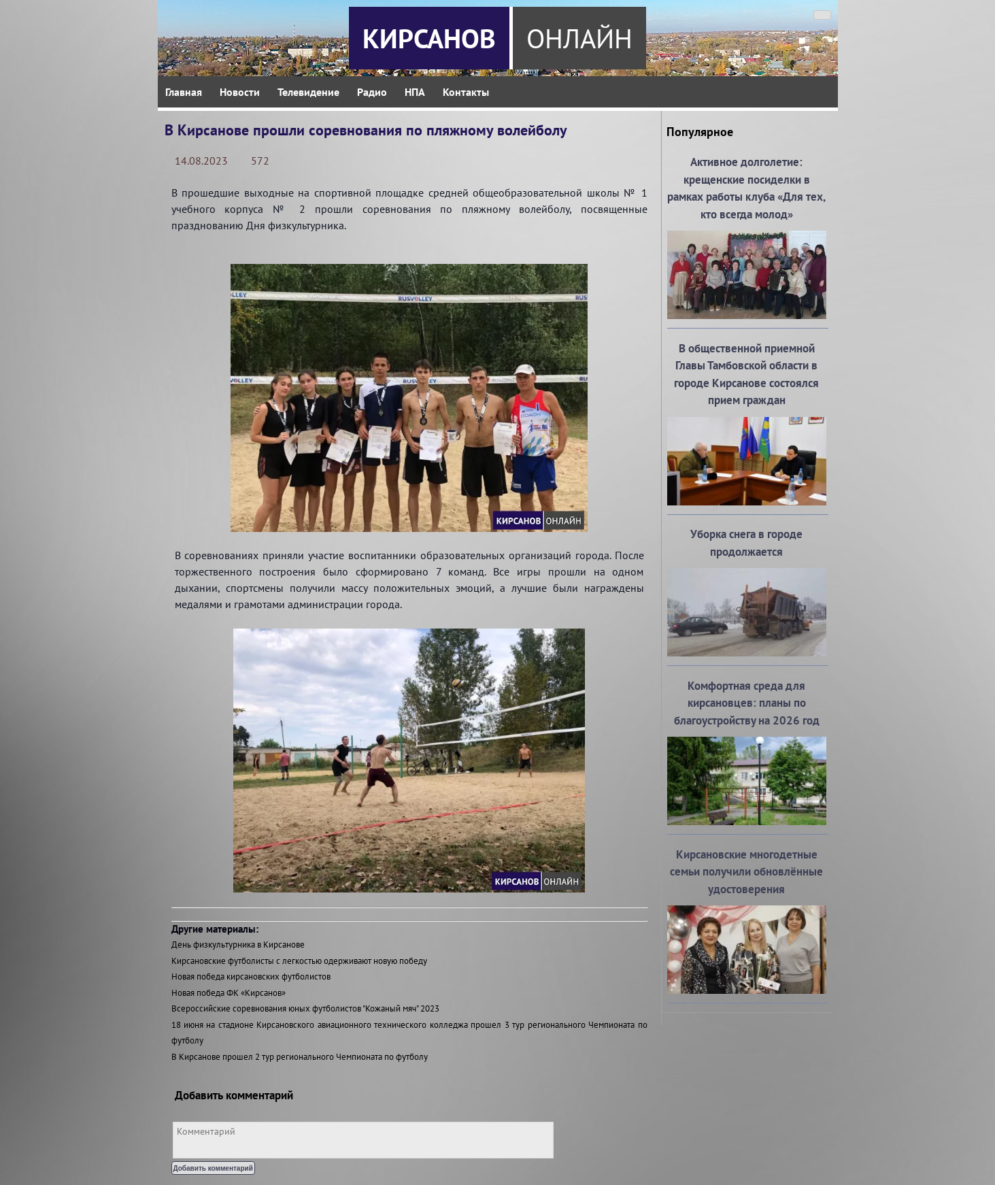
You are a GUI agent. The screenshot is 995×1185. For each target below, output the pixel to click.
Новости (240, 92)
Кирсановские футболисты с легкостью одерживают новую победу (299, 961)
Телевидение (308, 92)
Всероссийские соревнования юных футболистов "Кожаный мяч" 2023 (305, 1008)
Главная (183, 92)
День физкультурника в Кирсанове (238, 944)
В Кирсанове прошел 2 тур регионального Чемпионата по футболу (299, 1057)
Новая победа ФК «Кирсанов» (228, 993)
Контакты (466, 92)
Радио (372, 92)
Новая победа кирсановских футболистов (251, 976)
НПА (415, 92)
